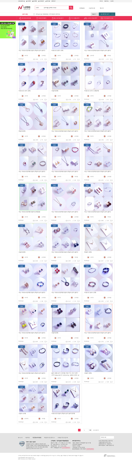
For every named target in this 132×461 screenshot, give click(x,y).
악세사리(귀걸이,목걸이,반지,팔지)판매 (63, 413)
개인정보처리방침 (36, 437)
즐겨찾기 (54, 1)
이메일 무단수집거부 (63, 437)
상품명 (37, 7)
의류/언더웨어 (41, 18)
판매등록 (82, 8)
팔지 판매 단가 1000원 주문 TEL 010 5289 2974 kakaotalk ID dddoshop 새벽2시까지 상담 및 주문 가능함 (65, 375)
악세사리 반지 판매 (24, 91)
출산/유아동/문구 (58, 18)
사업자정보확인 (90, 449)
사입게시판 (92, 8)
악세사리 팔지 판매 (57, 50)
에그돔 (48, 1)
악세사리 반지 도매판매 (91, 91)
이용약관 (27, 437)
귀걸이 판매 (88, 373)
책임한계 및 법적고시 (49, 437)
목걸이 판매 (88, 252)
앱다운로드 (21, 1)
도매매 (34, 1)
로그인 (101, 1)
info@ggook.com (58, 447)
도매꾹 (28, 1)
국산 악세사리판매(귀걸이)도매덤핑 (29, 212)
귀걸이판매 (54, 91)
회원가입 (106, 1)
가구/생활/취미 (74, 18)
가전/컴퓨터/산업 (107, 18)
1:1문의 (112, 1)
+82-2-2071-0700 (62, 446)
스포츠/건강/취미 (90, 18)
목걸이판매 (22, 131)
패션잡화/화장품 (25, 18)
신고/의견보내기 (66, 447)
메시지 (102, 8)
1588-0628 (55, 444)
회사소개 (20, 437)
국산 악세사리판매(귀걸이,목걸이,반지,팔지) (32, 50)
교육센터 (41, 1)
